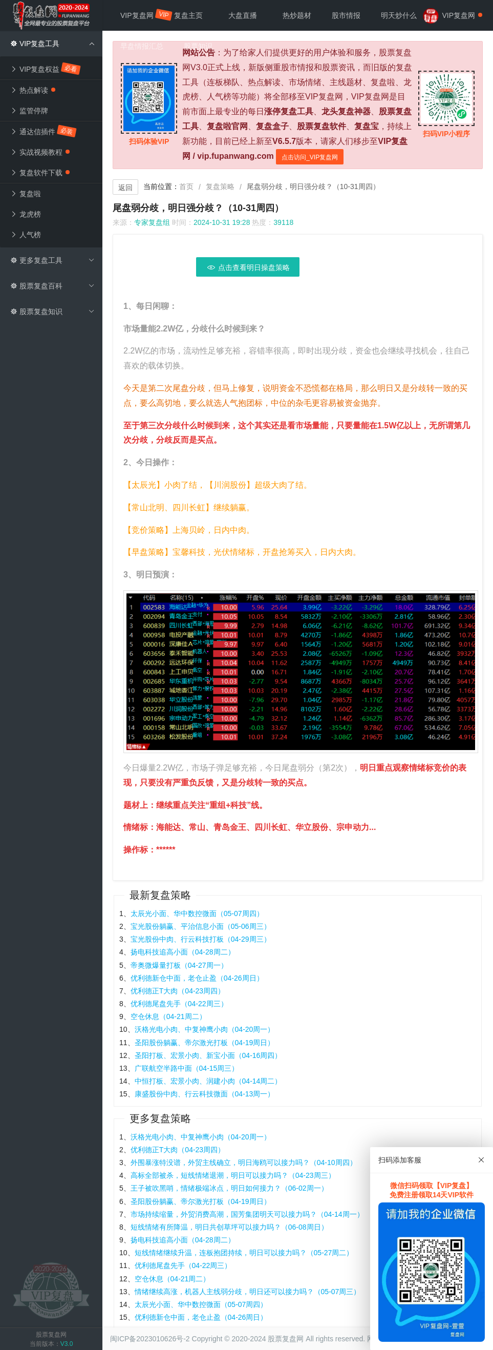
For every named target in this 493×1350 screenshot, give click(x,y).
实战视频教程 (40, 152)
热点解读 (32, 90)
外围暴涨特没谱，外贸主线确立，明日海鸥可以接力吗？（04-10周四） (244, 1162)
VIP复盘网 (142, 15)
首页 (186, 186)
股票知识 (198, 46)
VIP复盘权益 (45, 69)
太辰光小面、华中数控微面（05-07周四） (197, 913)
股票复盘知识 (52, 311)
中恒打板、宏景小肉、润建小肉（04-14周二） (208, 1081)
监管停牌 (29, 111)
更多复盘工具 (52, 260)
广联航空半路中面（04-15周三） (187, 1068)
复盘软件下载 (40, 173)
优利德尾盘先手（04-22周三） (179, 1004)
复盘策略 (220, 186)
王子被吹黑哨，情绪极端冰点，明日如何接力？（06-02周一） (229, 1188)
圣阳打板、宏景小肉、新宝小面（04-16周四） (208, 1055)
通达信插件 (43, 131)
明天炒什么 (399, 15)
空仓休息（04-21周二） (168, 1016)
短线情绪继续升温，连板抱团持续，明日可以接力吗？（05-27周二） (244, 1253)
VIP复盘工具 (52, 43)
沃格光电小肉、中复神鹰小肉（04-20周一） (205, 1029)
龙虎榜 (25, 214)
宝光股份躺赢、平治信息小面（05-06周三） (201, 926)
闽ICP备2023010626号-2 (150, 1339)
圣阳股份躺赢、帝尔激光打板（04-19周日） (205, 1043)
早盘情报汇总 (141, 46)
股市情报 (346, 15)
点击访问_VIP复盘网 (310, 157)
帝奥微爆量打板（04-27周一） (179, 965)
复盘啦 (25, 194)
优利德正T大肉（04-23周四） (178, 991)
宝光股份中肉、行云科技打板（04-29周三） (201, 939)
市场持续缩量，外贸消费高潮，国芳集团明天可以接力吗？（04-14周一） (247, 1214)
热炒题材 (297, 15)
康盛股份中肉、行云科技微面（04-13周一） (205, 1094)
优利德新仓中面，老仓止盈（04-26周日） (197, 978)
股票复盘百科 (52, 286)
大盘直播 (242, 15)
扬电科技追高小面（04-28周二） (183, 952)
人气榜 (25, 235)
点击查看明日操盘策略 (248, 267)
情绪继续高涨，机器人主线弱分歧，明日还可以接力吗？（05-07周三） (248, 1291)
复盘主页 (188, 15)
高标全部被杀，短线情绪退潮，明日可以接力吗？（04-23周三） (233, 1175)
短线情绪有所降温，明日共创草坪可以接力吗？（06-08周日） (229, 1227)
